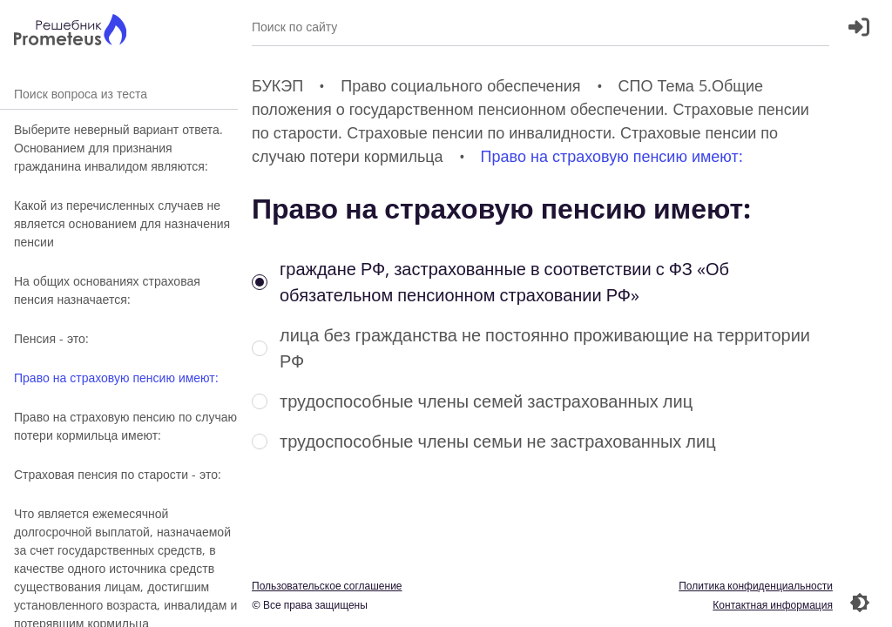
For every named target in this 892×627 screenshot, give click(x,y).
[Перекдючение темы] (859, 602)
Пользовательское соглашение (327, 585)
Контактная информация (773, 604)
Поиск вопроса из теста (119, 94)
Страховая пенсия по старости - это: (117, 474)
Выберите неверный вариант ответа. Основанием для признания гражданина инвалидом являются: (118, 147)
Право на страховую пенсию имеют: (116, 377)
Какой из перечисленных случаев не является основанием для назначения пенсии (122, 223)
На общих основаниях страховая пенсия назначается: (107, 290)
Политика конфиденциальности (756, 585)
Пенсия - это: (51, 338)
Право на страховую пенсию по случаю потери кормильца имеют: (125, 425)
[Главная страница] (70, 32)
